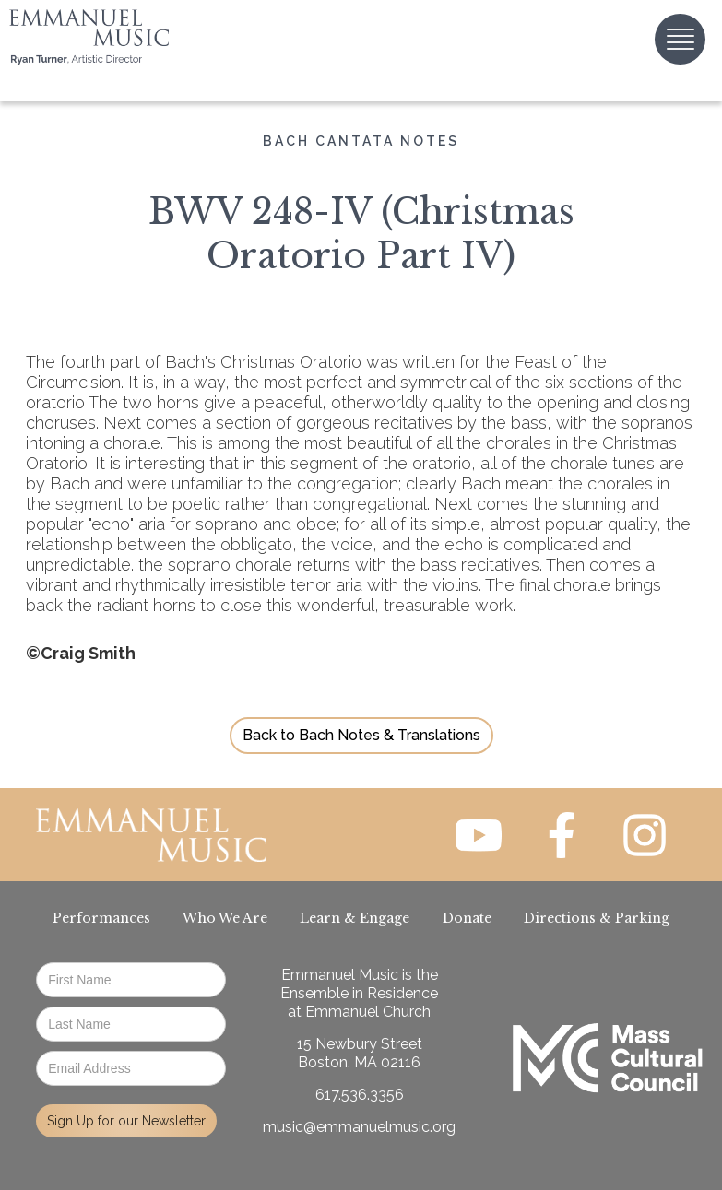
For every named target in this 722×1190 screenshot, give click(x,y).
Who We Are (225, 918)
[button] (680, 39)
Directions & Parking (596, 918)
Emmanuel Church (368, 1011)
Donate (467, 918)
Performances (101, 918)
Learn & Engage (354, 918)
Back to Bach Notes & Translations (361, 735)
